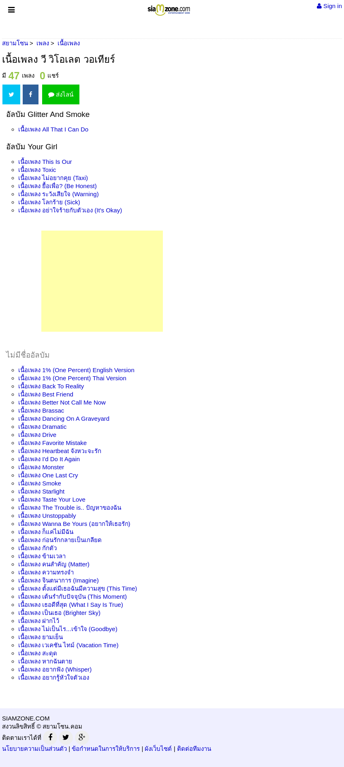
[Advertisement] (102, 281)
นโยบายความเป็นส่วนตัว (34, 748)
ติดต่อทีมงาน (194, 748)
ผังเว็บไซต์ (158, 748)
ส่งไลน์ (60, 94)
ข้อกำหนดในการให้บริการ (106, 748)
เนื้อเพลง (53, 129)
